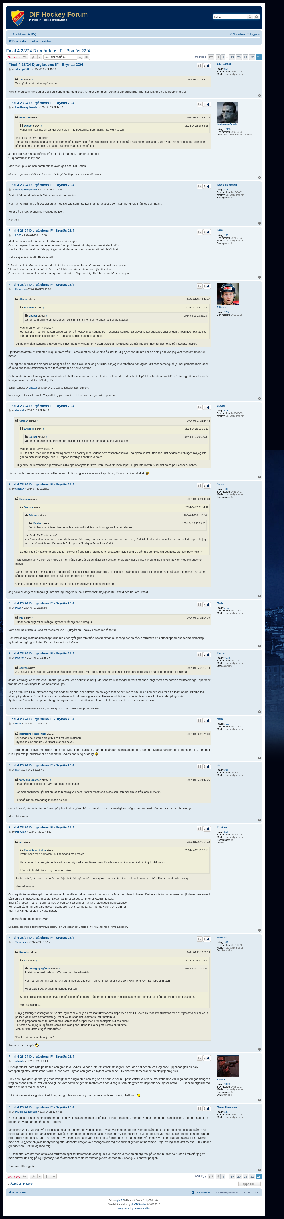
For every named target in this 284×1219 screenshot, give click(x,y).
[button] (211, 57)
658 (226, 69)
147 (226, 942)
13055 (227, 1084)
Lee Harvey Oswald (227, 124)
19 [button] (232, 57)
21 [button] (245, 57)
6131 (226, 410)
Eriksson (24, 117)
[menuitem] (31, 34)
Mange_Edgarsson (227, 1107)
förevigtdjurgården (227, 185)
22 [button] (252, 57)
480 (226, 489)
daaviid (221, 406)
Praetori (221, 653)
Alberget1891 (224, 64)
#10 (21, 79)
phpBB (120, 1200)
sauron (23, 668)
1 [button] (223, 57)
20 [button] (239, 57)
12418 (227, 129)
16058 (227, 658)
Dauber (28, 125)
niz (218, 765)
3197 (226, 608)
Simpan (23, 299)
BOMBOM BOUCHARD (32, 734)
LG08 (220, 230)
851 (226, 832)
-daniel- (221, 1079)
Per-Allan (222, 827)
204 (226, 770)
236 (226, 1112)
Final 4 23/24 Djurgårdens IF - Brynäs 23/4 (48, 50)
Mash (220, 603)
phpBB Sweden (138, 1204)
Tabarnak (222, 937)
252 (226, 235)
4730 (226, 189)
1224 (226, 312)
